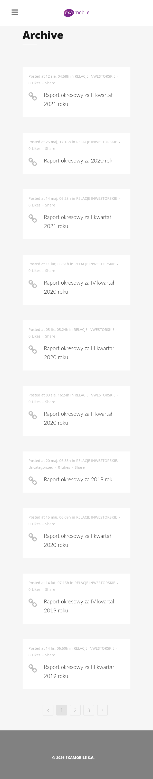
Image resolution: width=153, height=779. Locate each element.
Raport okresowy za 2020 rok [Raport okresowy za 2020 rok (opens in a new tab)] (78, 160)
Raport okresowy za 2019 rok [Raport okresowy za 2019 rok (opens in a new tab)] (78, 479)
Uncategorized (40, 467)
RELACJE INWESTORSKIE (95, 76)
